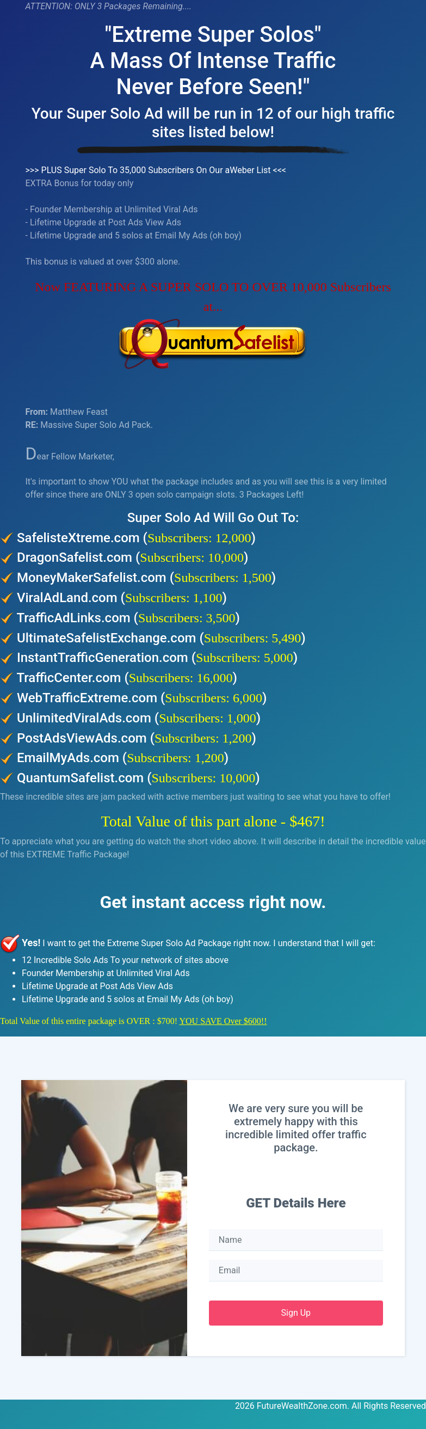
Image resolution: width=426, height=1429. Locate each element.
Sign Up (296, 1313)
